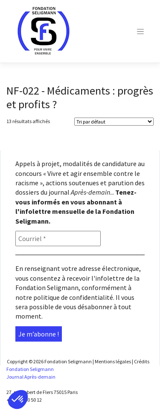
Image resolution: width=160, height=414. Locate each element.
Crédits (141, 361)
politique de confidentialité (73, 297)
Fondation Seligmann (68, 361)
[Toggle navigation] (140, 31)
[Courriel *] (58, 238)
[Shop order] (114, 122)
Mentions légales (113, 361)
